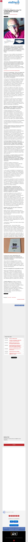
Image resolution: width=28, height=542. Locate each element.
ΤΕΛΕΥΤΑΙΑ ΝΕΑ (8, 336)
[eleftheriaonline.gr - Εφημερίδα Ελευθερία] (14, 2)
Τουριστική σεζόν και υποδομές (14, 351)
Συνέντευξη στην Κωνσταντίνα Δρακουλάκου (12, 70)
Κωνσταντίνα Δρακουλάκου (13, 14)
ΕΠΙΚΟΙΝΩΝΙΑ (17, 529)
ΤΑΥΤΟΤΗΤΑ (22, 528)
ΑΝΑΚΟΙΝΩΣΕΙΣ (11, 529)
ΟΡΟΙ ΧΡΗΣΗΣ (17, 528)
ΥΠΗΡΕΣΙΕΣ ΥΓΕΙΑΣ (11, 528)
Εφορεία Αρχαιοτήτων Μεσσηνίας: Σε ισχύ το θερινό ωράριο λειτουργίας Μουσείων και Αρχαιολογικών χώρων (15, 346)
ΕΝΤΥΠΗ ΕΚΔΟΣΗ (14, 525)
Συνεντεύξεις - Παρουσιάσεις (11, 297)
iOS (11, 521)
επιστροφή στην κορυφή (20, 299)
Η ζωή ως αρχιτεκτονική (13, 338)
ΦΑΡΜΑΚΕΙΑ (6, 528)
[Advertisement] (14, 381)
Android (15, 521)
